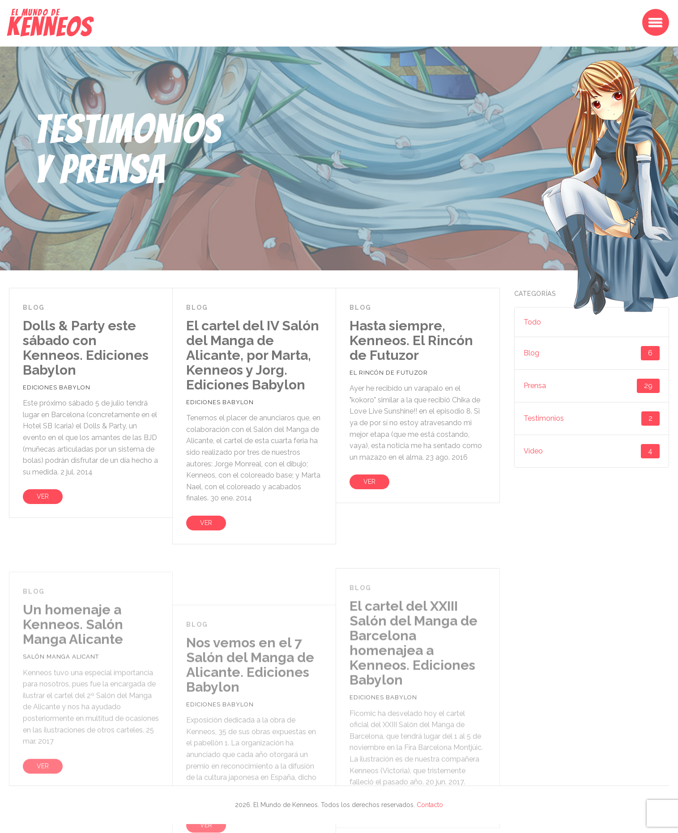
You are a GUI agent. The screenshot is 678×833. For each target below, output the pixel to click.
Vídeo (592, 451)
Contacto (430, 804)
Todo (532, 322)
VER (43, 496)
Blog (592, 353)
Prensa (592, 386)
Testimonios (592, 418)
